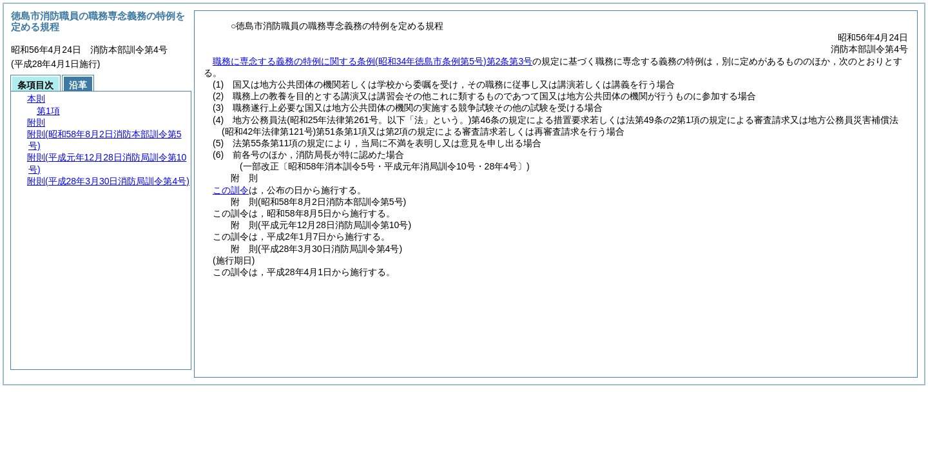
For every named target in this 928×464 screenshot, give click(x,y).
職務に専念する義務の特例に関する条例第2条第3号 (372, 61)
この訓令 (231, 190)
